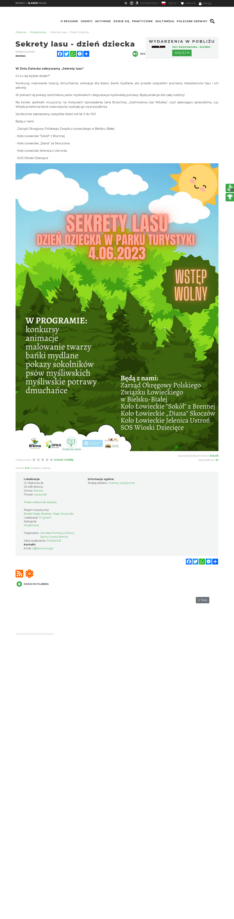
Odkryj (87, 21)
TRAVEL (37, 3)
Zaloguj (205, 3)
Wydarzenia (31, 525)
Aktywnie (103, 21)
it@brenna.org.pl (42, 548)
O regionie (69, 21)
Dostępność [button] (149, 3)
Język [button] (172, 3)
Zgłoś (214, 455)
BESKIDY (20, 3)
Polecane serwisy (192, 21)
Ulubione (188, 3)
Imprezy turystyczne (121, 483)
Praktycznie (142, 21)
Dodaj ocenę (63, 459)
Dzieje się (121, 21)
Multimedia (164, 21)
